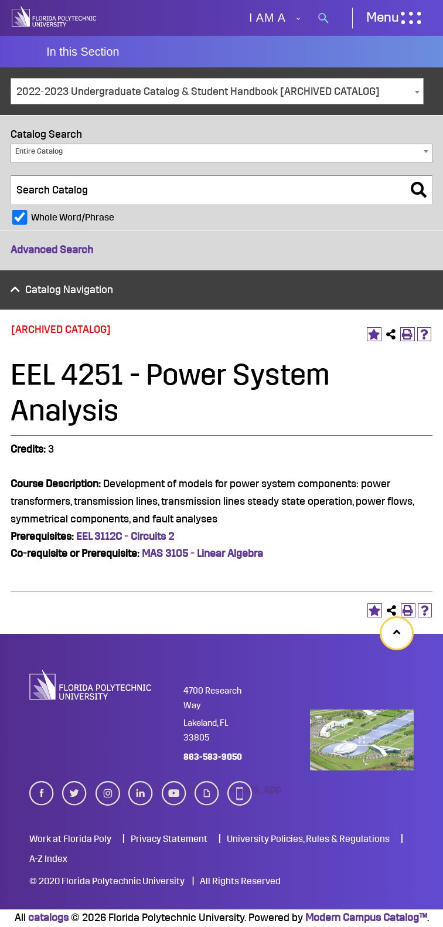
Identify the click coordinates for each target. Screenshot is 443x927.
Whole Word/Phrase (72, 217)
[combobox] (217, 91)
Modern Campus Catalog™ (366, 917)
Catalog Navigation (69, 289)
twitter (74, 793)
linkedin (140, 793)
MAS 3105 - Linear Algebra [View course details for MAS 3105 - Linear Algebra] (202, 553)
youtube (174, 793)
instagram (108, 793)
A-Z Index (48, 859)
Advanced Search (52, 250)
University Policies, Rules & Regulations (308, 839)
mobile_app (239, 793)
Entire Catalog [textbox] (39, 151)
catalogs (48, 917)
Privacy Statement (169, 839)
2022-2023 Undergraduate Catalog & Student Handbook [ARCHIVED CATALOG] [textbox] (198, 91)
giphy (207, 793)
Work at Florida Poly (70, 839)
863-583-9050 (212, 757)
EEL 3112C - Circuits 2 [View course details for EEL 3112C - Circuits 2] (126, 536)
